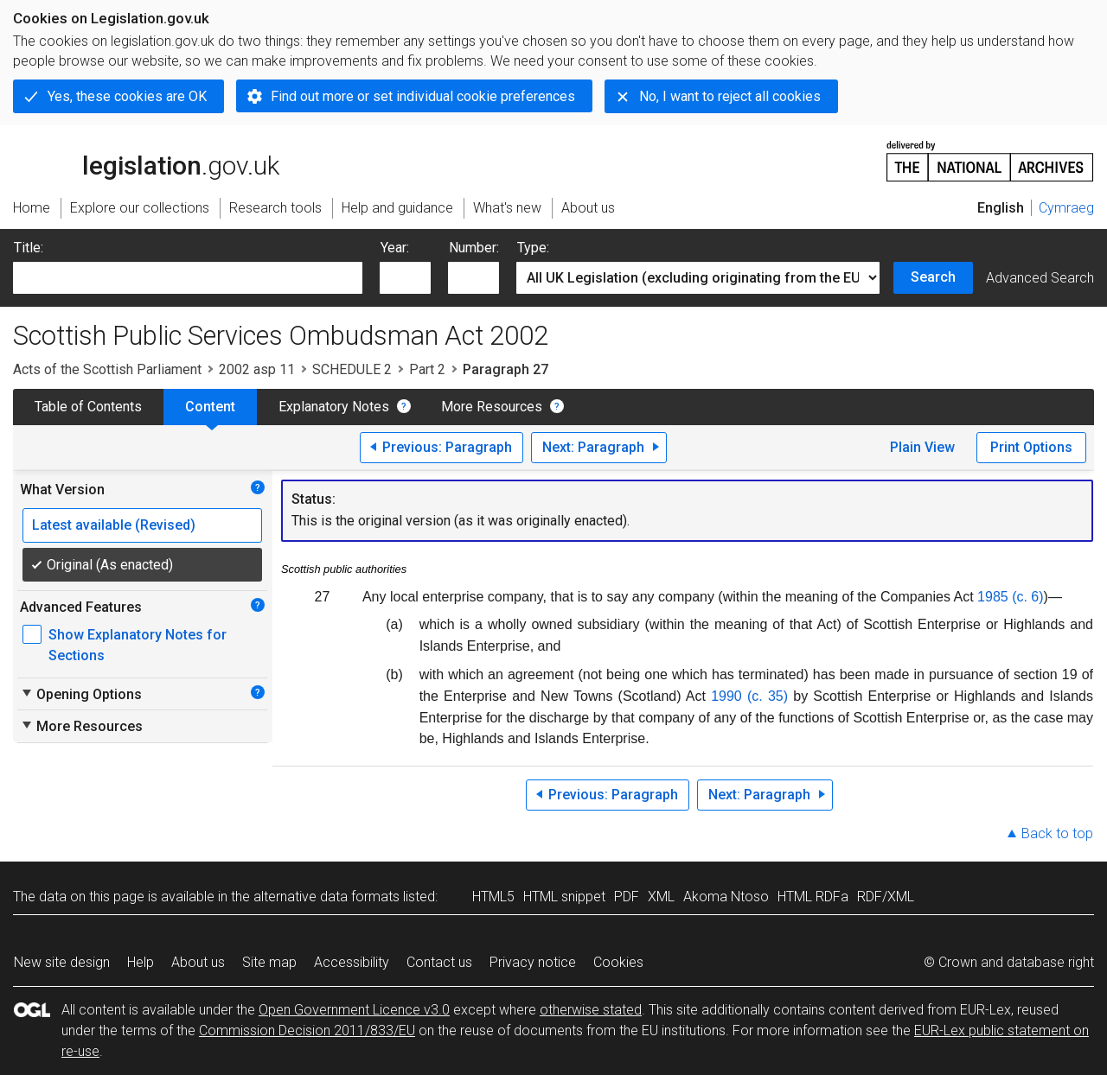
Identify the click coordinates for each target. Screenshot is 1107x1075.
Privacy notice (533, 962)
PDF (626, 896)
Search (933, 277)
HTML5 (493, 896)
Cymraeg (1066, 208)
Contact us (439, 962)
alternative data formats (326, 896)
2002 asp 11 (257, 369)
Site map (269, 962)
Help (140, 962)
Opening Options (81, 694)
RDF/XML (885, 896)
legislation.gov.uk (146, 160)
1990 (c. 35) (749, 696)
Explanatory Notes (333, 406)
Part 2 (427, 369)
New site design (62, 962)
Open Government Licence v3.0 (354, 1010)
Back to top (1057, 833)
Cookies (618, 962)
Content (210, 406)
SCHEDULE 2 (352, 369)
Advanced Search (1040, 278)
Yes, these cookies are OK (127, 96)
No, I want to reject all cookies (730, 96)
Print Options (1031, 447)
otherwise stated (591, 1010)
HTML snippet (564, 896)
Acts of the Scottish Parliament (107, 369)
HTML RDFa (812, 896)
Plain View (922, 447)
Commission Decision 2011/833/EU (307, 1030)
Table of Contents (88, 406)
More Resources (491, 406)
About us (198, 962)
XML (661, 896)
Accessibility (351, 962)
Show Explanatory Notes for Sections (137, 645)
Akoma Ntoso (726, 896)
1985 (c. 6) (1010, 596)
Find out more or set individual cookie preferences (423, 96)
